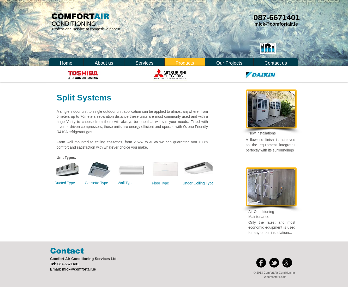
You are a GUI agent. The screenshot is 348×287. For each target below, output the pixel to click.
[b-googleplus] (287, 263)
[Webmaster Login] (275, 277)
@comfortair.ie (83, 269)
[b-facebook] (261, 263)
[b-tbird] (274, 263)
